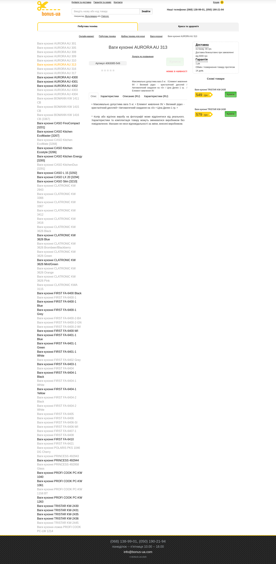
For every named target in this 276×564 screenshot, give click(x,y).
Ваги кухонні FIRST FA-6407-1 (56, 430)
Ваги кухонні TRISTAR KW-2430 (58, 505)
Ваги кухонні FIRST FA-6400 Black (59, 293)
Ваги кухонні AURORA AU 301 (56, 43)
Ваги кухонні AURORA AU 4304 (57, 94)
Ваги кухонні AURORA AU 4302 (57, 85)
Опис (93, 96)
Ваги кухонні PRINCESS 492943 (58, 456)
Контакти (118, 2)
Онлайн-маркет (86, 36)
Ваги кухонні (156, 36)
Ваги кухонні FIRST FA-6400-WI (57, 330)
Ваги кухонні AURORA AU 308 (56, 52)
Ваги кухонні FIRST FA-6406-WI (57, 426)
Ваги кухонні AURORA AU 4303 (57, 89)
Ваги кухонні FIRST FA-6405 (55, 413)
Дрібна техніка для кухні (133, 36)
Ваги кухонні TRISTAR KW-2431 (58, 510)
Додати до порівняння (142, 56)
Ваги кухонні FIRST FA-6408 (55, 435)
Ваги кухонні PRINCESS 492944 (58, 460)
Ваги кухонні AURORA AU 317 (56, 73)
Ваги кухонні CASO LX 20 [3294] (58, 177)
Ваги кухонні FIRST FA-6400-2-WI (59, 326)
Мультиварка (91, 16)
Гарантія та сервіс (102, 2)
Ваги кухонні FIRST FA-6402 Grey (59, 359)
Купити (230, 94)
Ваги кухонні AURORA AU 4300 (57, 77)
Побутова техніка (107, 36)
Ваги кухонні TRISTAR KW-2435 (58, 514)
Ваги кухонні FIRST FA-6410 (55, 439)
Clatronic (105, 16)
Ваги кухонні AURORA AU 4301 (57, 81)
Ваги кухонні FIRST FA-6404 (55, 368)
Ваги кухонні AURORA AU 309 (56, 56)
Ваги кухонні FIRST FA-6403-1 (56, 364)
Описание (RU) (131, 96)
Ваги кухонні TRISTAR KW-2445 (58, 522)
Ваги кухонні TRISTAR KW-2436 (58, 518)
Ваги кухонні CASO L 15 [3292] (57, 172)
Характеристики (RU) (156, 96)
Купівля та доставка (81, 2)
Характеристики (109, 96)
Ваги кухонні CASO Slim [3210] (57, 181)
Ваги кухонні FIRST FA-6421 (55, 443)
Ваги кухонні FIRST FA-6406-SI (57, 422)
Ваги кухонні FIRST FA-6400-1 (56, 297)
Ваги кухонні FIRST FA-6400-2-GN (59, 322)
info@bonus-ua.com (138, 552)
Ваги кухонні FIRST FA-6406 (55, 418)
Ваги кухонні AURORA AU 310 (56, 60)
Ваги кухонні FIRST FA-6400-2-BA (59, 318)
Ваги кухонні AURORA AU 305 (56, 47)
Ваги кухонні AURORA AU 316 (56, 68)
